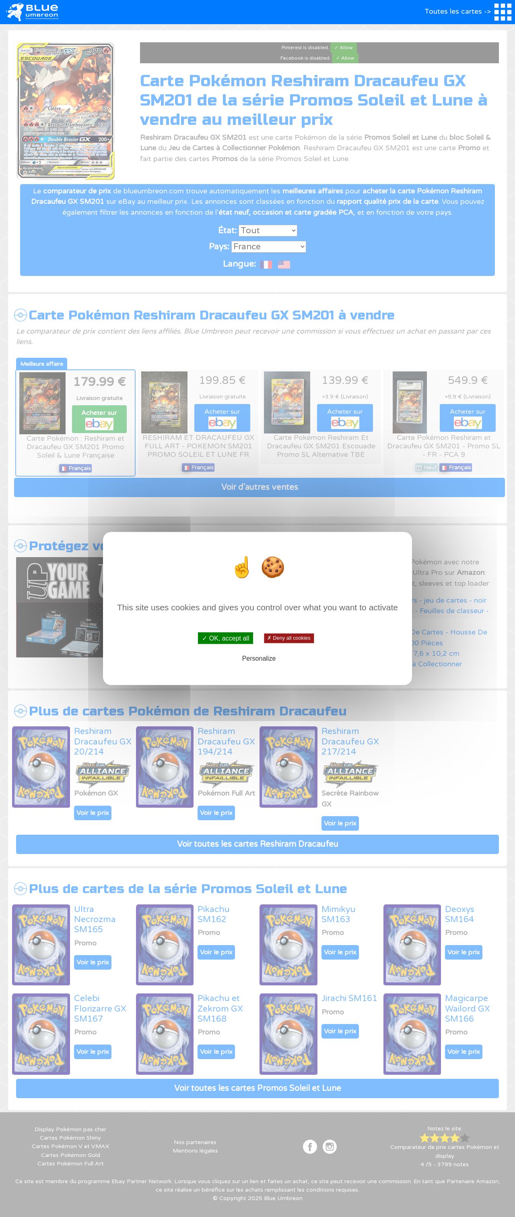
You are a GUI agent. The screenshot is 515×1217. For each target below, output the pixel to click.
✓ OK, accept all (225, 637)
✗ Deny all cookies (288, 638)
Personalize (259, 658)
